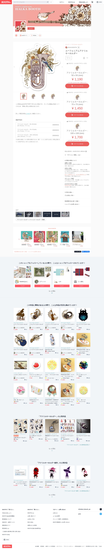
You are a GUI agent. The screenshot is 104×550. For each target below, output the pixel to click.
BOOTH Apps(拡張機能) (8, 516)
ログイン (62, 2)
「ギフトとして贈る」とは (73, 155)
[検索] (48, 2)
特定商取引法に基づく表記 (71, 201)
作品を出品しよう (83, 2)
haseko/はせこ (24, 281)
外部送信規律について (79, 546)
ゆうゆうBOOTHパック (81, 174)
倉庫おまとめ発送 (32, 525)
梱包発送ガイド (6, 525)
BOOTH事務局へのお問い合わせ (61, 522)
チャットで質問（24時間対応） (61, 519)
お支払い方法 (69, 195)
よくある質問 (56, 516)
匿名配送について (6, 519)
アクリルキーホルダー (77, 44)
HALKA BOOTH (52, 228)
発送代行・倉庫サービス (8, 522)
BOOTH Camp (6, 534)
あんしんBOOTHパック (70, 174)
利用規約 (42, 546)
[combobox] (31, 2)
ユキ (60, 281)
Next (62, 67)
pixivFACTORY (68, 185)
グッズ (67, 44)
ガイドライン (59, 546)
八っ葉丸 (80, 281)
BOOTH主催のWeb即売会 (34, 528)
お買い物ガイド (32, 516)
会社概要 (37, 546)
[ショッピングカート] (92, 2)
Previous (14, 67)
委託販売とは (5, 528)
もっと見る (52, 292)
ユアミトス (42, 281)
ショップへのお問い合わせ (71, 204)
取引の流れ (69, 192)
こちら (28, 113)
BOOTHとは (71, 2)
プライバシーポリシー (68, 546)
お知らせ (55, 513)
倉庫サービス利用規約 (50, 546)
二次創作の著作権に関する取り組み (11, 531)
